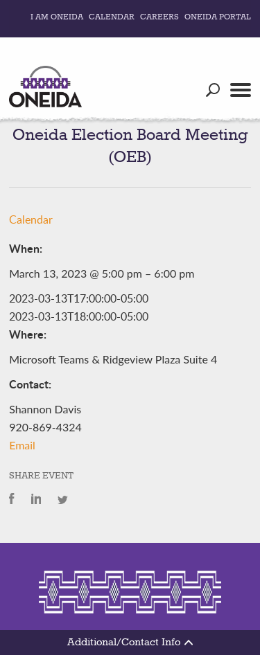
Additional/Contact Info (130, 642)
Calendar (112, 17)
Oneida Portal (217, 17)
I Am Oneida (57, 17)
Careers (159, 17)
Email (22, 444)
